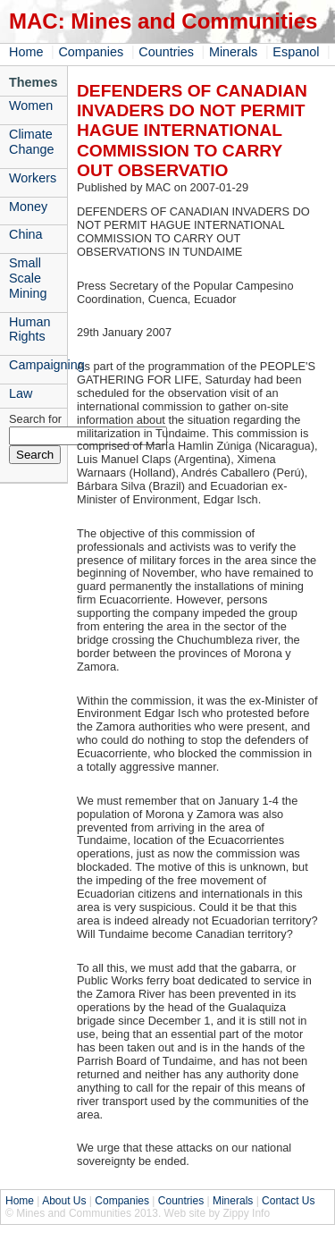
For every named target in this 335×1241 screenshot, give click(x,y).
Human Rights (29, 329)
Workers (32, 178)
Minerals (233, 52)
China (26, 234)
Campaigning (38, 365)
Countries (166, 52)
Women (31, 105)
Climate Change (31, 141)
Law (20, 393)
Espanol (295, 52)
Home (26, 52)
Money (28, 206)
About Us (64, 1201)
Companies (90, 52)
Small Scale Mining (27, 278)
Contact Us (288, 1201)
